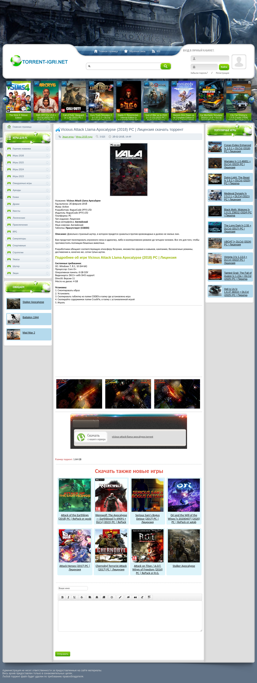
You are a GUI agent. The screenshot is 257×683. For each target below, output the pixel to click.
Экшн (12, 273)
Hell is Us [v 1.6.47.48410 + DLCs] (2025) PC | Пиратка (236, 292)
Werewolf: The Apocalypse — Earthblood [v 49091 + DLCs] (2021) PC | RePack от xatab (111, 518)
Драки (13, 203)
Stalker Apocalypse (184, 564)
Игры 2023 (15, 176)
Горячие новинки (19, 148)
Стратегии (15, 252)
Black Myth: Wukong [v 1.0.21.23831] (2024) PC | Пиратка (238, 212)
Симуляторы (16, 238)
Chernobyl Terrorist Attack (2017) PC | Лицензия (111, 566)
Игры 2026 (15, 155)
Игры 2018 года (84, 136)
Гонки (13, 197)
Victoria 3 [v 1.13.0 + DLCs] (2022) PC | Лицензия (235, 260)
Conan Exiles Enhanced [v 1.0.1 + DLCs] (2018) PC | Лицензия (237, 148)
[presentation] (90, 641)
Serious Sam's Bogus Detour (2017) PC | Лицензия (147, 517)
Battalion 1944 (31, 317)
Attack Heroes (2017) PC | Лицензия (75, 566)
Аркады (14, 190)
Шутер (13, 266)
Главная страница (19, 126)
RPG (12, 231)
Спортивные (16, 245)
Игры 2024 (15, 169)
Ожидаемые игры (19, 183)
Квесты (13, 210)
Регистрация (222, 72)
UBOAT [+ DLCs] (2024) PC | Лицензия (237, 243)
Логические (16, 217)
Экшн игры (68, 136)
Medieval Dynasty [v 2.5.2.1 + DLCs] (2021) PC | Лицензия (237, 196)
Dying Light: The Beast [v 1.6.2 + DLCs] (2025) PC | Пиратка (237, 180)
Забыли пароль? (199, 72)
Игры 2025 (15, 162)
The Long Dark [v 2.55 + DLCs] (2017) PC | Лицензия (237, 228)
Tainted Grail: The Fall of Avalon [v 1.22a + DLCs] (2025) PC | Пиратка (238, 275)
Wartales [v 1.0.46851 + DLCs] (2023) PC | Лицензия (237, 164)
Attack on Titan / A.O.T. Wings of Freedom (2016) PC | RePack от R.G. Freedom (147, 569)
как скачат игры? (86, 424)
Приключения (17, 224)
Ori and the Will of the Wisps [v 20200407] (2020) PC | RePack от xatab (184, 517)
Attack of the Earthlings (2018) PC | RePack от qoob (74, 515)
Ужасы (13, 259)
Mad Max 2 (29, 332)
